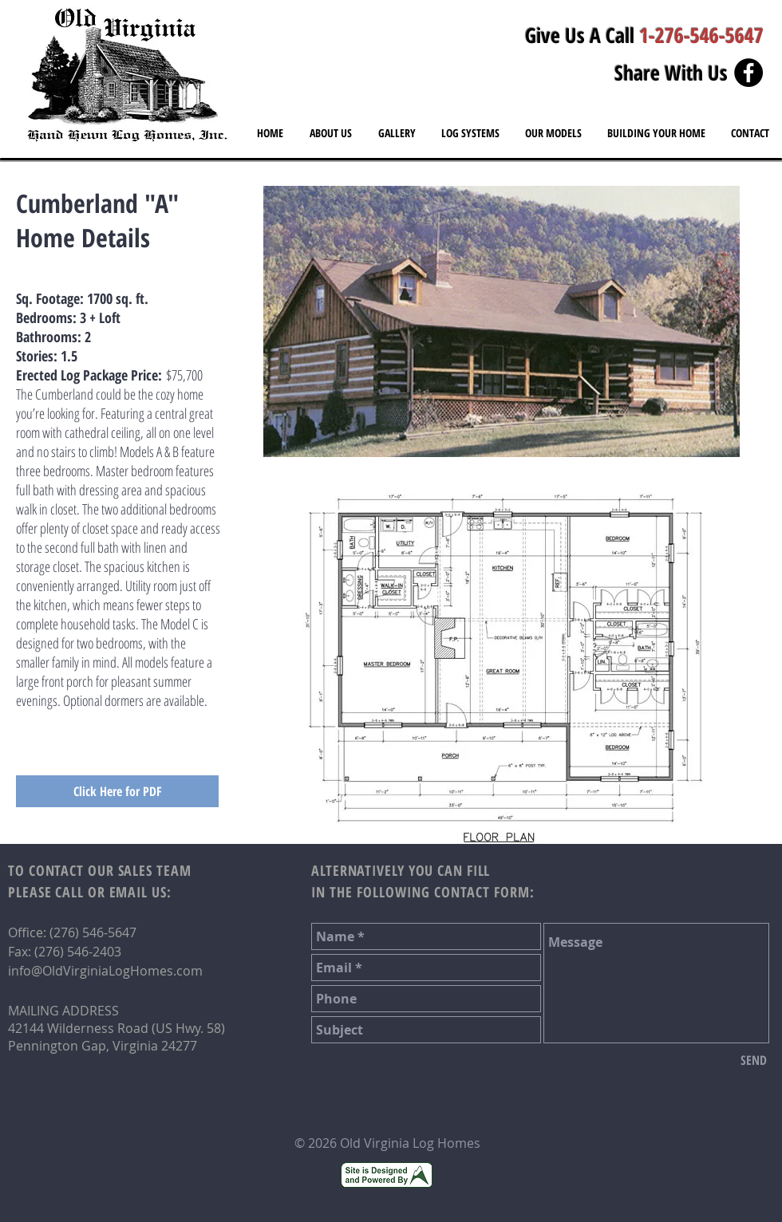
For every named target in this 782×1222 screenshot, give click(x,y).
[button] (553, 133)
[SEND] (754, 1060)
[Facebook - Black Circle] (748, 72)
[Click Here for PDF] (117, 791)
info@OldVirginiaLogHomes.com (105, 971)
